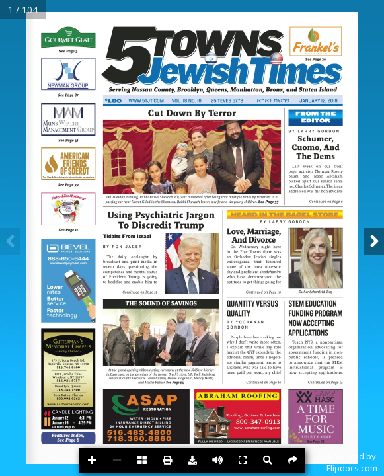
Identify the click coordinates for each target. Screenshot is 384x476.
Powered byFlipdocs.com (351, 462)
